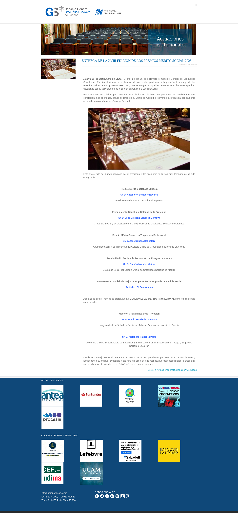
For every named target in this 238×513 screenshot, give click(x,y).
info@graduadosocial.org (54, 493)
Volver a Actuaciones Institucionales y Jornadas (172, 370)
